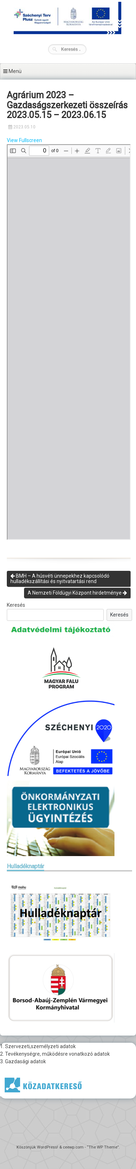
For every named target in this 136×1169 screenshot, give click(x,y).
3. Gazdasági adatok (23, 1061)
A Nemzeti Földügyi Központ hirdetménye (77, 593)
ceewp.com (73, 1147)
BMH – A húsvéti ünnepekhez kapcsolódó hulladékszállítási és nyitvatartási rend (59, 578)
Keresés (16, 605)
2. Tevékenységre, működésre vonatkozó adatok (55, 1054)
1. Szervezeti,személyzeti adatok (38, 1046)
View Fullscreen (24, 140)
